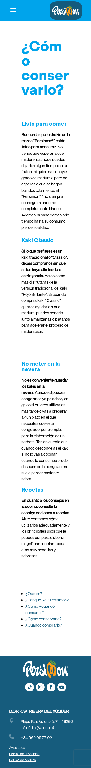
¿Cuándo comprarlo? (43, 625)
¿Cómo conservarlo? (43, 618)
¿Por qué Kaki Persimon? (47, 599)
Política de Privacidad (24, 754)
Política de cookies (22, 760)
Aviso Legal (17, 747)
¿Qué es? (33, 593)
